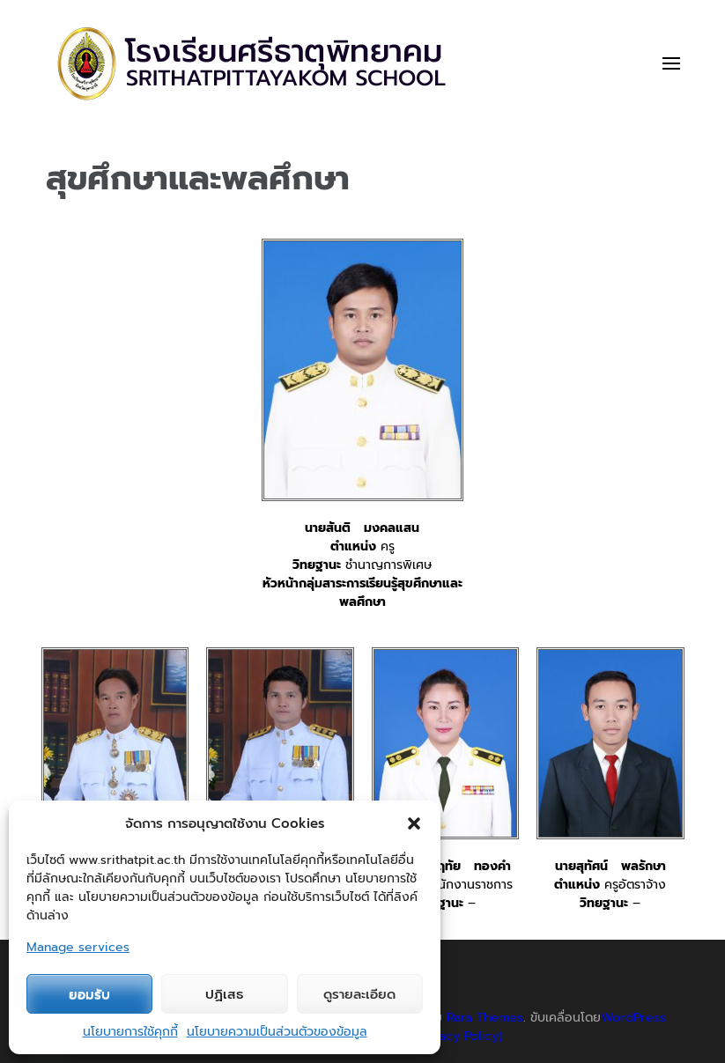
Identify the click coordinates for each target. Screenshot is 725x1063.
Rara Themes (485, 1017)
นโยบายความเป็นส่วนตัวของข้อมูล (277, 1031)
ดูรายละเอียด (359, 994)
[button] (414, 823)
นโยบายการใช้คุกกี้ (130, 1031)
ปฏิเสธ (224, 994)
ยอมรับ (89, 994)
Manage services (77, 947)
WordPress (633, 1017)
